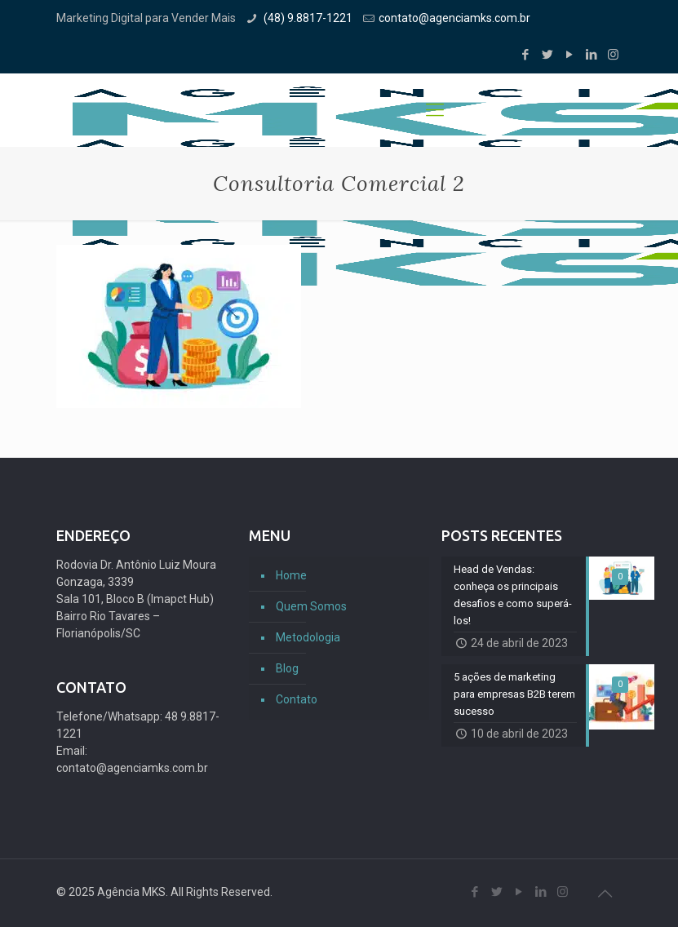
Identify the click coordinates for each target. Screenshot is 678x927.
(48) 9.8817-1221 (306, 17)
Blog (287, 668)
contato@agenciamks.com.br (454, 17)
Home (291, 575)
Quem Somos (311, 606)
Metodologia (308, 637)
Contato (296, 699)
